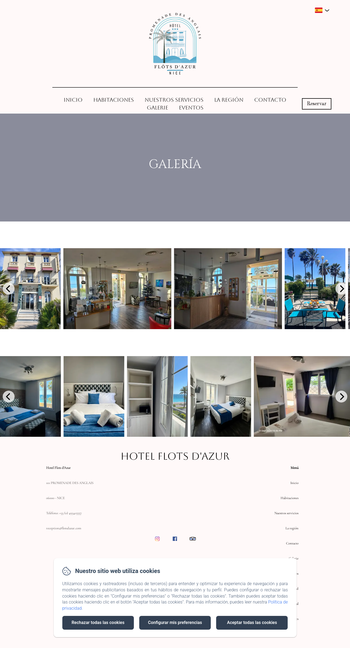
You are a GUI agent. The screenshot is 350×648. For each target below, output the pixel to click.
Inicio (73, 100)
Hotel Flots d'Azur (175, 456)
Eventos (191, 107)
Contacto (270, 100)
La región (228, 100)
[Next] (341, 289)
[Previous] (9, 289)
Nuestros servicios (174, 100)
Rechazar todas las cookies (98, 622)
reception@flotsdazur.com (63, 528)
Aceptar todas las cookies (252, 622)
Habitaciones (113, 100)
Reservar (317, 103)
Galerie (157, 107)
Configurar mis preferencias (175, 622)
